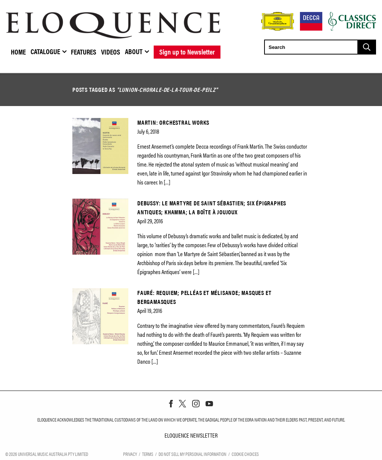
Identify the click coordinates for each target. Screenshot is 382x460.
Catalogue (45, 51)
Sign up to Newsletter (187, 51)
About (134, 51)
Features (83, 51)
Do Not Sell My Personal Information (192, 453)
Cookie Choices (245, 453)
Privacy (130, 453)
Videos (110, 51)
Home (18, 51)
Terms (147, 453)
